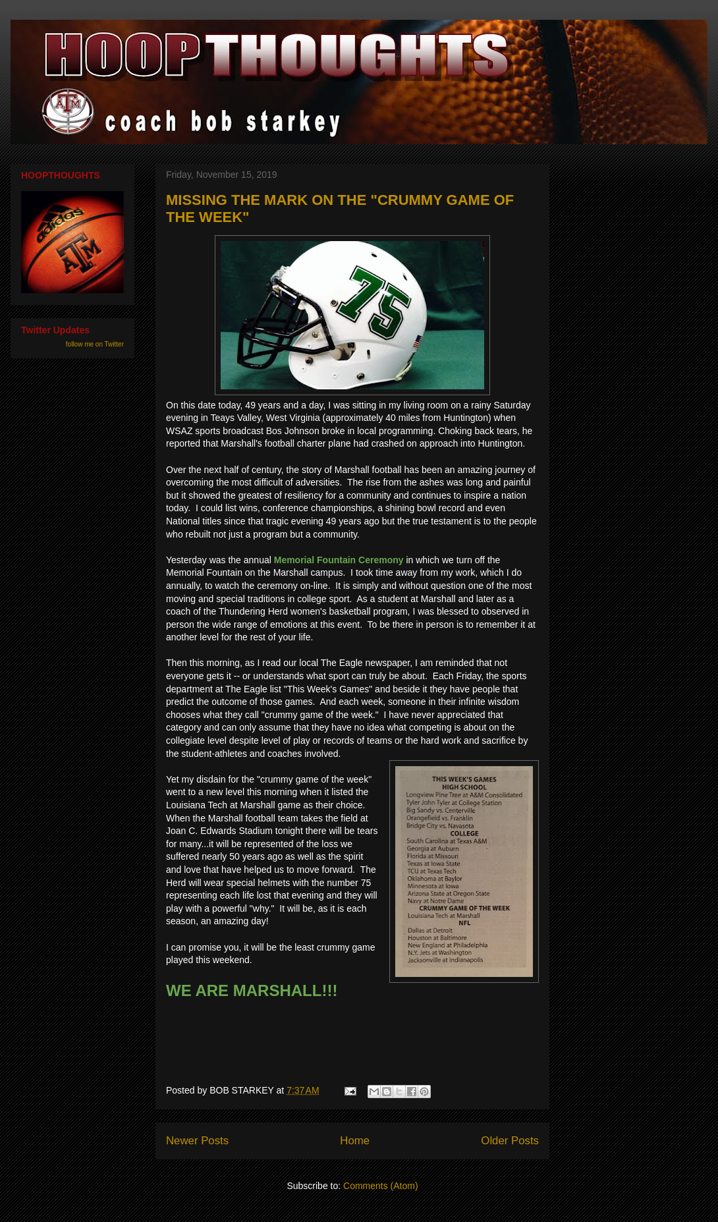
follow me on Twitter (95, 344)
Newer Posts (197, 1140)
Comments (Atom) (380, 1185)
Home (355, 1140)
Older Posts (510, 1140)
